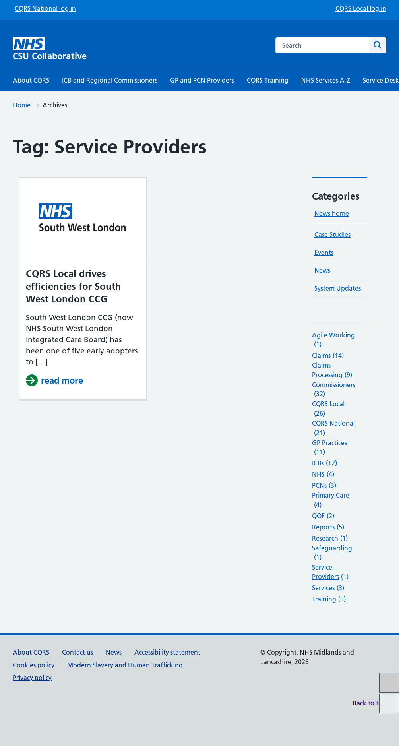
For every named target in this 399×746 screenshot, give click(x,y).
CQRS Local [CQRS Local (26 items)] (328, 409)
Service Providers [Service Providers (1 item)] (330, 572)
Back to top (369, 703)
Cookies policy (33, 665)
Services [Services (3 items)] (328, 588)
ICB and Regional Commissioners (109, 80)
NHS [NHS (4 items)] (323, 474)
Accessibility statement (167, 652)
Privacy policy (32, 678)
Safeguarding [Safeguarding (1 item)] (332, 553)
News (322, 270)
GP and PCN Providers (202, 80)
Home (22, 105)
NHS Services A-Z (325, 80)
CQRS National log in (45, 8)
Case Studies (332, 234)
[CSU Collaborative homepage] (58, 49)
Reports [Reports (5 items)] (328, 527)
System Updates (337, 288)
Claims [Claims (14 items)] (328, 355)
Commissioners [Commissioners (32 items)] (333, 390)
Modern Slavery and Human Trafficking (125, 665)
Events (323, 252)
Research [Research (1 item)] (330, 538)
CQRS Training (268, 80)
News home (331, 213)
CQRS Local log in (360, 8)
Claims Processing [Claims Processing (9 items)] (332, 370)
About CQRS (31, 80)
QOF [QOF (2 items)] (323, 516)
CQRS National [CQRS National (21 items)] (333, 428)
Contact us (77, 652)
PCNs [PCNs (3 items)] (324, 485)
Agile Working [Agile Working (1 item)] (333, 340)
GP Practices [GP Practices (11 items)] (329, 448)
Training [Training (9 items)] (329, 599)
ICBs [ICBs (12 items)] (324, 463)
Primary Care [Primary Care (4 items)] (330, 500)
